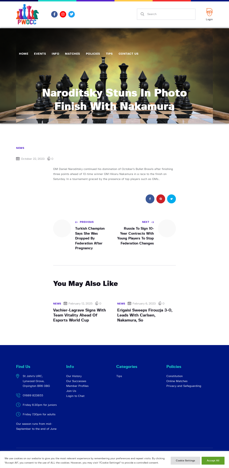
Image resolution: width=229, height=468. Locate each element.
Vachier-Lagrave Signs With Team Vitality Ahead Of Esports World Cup (79, 315)
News (20, 148)
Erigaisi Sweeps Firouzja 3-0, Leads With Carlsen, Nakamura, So (144, 315)
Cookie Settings (185, 460)
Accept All (213, 460)
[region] (114, 459)
